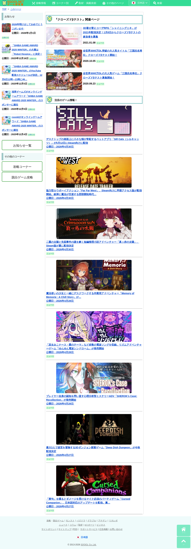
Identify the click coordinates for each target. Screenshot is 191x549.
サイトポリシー (49, 529)
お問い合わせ (116, 529)
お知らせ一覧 (22, 145)
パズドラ (81, 520)
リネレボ (113, 520)
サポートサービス (88, 529)
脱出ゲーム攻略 (22, 177)
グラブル (91, 520)
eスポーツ (90, 525)
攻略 (48, 520)
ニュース (63, 525)
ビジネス (101, 525)
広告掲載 (103, 529)
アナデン (102, 520)
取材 (80, 525)
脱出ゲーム (58, 520)
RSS (75, 529)
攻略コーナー (22, 167)
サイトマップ (64, 529)
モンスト (70, 520)
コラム (73, 525)
